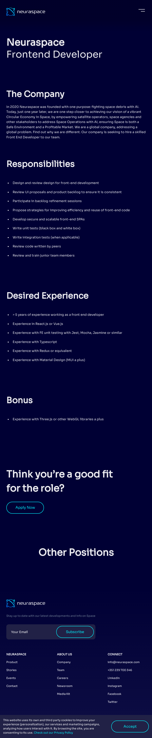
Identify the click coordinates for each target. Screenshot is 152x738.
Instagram (115, 686)
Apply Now (25, 507)
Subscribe (75, 632)
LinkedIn (114, 678)
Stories (11, 670)
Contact (12, 686)
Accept (130, 726)
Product (12, 662)
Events (11, 678)
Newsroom (65, 686)
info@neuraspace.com (124, 662)
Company (64, 662)
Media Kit (63, 694)
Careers (62, 678)
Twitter (113, 702)
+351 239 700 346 (120, 670)
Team (61, 670)
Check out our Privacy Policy (53, 732)
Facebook (114, 694)
